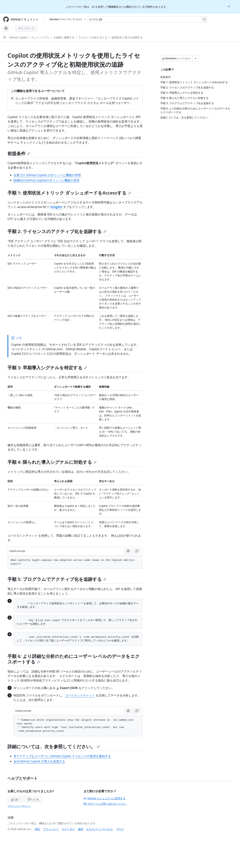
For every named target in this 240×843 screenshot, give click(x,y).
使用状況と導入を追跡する (127, 37)
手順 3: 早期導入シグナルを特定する (47, 367)
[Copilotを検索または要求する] (147, 19)
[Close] (229, 6)
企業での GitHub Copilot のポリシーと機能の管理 (47, 175)
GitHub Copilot (18, 37)
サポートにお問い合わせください (105, 804)
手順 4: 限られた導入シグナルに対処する (52, 462)
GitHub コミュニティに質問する (104, 798)
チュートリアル (40, 37)
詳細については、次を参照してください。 (54, 746)
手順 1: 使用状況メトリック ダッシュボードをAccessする (69, 193)
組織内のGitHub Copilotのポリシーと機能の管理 (46, 180)
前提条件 (19, 153)
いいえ (33, 799)
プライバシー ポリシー (19, 806)
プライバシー (51, 829)
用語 (37, 829)
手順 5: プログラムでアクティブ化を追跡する (57, 579)
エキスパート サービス (99, 829)
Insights (56, 207)
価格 (80, 829)
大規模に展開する (63, 37)
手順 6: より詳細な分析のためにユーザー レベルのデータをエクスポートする (74, 659)
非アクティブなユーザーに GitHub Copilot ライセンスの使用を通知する (62, 756)
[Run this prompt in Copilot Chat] (128, 551)
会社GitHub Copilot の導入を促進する (39, 761)
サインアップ (26, 28)
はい (15, 799)
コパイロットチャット (80, 695)
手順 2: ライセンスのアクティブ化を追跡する (57, 231)
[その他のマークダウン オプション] (195, 58)
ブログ (120, 829)
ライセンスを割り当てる (92, 37)
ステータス (68, 829)
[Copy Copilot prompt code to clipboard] (137, 551)
